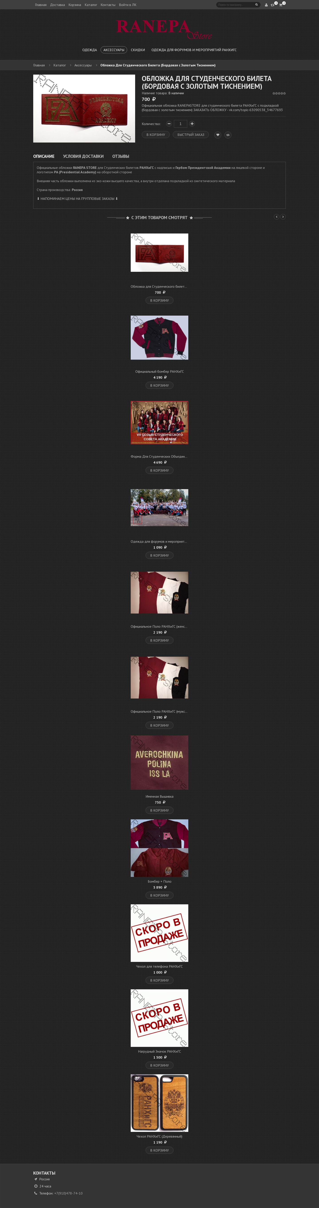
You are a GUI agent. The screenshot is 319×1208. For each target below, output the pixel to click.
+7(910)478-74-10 (68, 1193)
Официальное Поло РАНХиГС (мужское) (161, 711)
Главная (41, 4)
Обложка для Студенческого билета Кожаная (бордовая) (174, 286)
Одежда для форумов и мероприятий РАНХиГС (167, 541)
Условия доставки (83, 156)
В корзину (159, 300)
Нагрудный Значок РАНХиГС (159, 1051)
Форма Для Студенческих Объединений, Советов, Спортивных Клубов (185, 456)
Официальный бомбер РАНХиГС (159, 371)
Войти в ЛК (127, 4)
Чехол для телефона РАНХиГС (159, 966)
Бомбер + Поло (159, 881)
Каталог (91, 4)
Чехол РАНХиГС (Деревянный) (159, 1136)
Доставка (57, 4)
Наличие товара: (163, 93)
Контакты (108, 4)
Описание (43, 156)
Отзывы (120, 156)
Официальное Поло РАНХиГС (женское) (161, 626)
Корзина (74, 4)
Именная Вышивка (159, 796)
